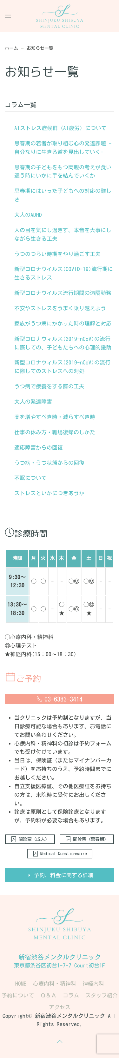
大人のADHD (28, 214)
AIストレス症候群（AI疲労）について (60, 128)
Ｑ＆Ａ (48, 995)
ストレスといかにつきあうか (49, 493)
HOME (21, 983)
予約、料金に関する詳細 (59, 875)
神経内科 (93, 983)
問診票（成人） (30, 839)
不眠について (30, 478)
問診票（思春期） (87, 839)
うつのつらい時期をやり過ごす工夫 (57, 254)
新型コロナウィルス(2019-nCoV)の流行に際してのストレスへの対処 (62, 367)
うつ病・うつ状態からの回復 (49, 463)
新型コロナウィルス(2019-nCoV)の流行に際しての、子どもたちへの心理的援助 (62, 343)
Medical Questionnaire (59, 853)
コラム (71, 995)
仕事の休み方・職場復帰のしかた (54, 432)
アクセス (59, 1007)
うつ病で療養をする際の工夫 (49, 386)
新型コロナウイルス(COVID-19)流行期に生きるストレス (63, 273)
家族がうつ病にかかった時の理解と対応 (62, 323)
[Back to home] (59, 16)
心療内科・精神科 (54, 983)
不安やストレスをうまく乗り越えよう (60, 308)
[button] (8, 16)
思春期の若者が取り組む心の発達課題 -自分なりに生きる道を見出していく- (63, 148)
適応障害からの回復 (38, 447)
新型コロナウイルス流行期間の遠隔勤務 (62, 293)
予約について (18, 995)
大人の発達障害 (33, 401)
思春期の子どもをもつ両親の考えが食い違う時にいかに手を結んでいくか (62, 172)
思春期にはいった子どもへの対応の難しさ (62, 195)
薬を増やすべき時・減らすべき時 (54, 417)
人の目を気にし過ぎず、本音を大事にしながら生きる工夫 (62, 234)
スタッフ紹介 (101, 995)
